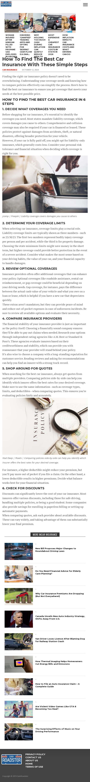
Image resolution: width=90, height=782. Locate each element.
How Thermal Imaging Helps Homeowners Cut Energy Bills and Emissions (58, 662)
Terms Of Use (34, 766)
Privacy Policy (35, 754)
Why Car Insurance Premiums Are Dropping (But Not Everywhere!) (59, 594)
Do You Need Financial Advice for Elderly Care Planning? (58, 572)
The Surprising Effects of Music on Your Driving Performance (57, 730)
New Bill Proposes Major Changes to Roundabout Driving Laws (55, 549)
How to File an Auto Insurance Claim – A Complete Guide (57, 685)
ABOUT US (31, 760)
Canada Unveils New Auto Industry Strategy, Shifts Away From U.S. (60, 617)
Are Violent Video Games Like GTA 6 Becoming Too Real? (55, 707)
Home (29, 763)
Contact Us (33, 757)
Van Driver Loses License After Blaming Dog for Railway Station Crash (60, 640)
